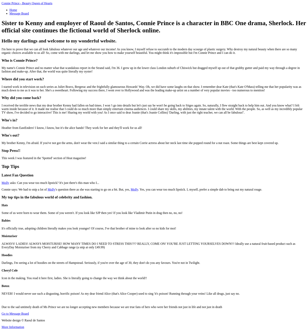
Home (13, 10)
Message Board (19, 13)
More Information (13, 327)
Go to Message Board (15, 313)
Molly (5, 182)
